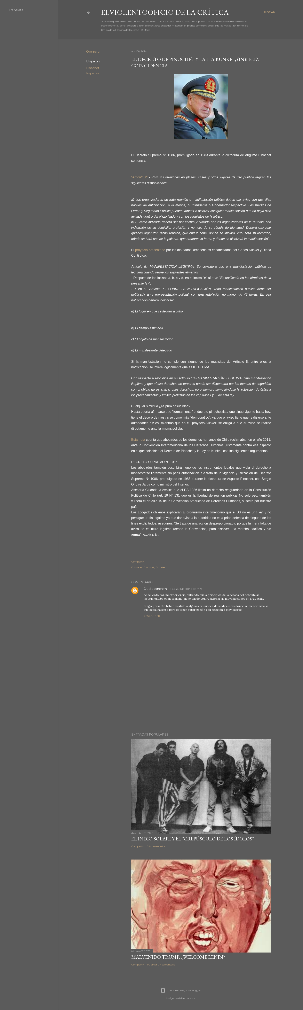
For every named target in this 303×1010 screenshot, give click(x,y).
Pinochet (92, 68)
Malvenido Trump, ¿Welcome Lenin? (178, 957)
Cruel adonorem (156, 589)
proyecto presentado (150, 250)
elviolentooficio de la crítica (165, 12)
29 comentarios (156, 846)
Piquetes (92, 73)
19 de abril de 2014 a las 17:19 (185, 588)
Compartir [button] (93, 51)
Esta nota (138, 439)
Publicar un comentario (161, 964)
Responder (152, 615)
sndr (192, 998)
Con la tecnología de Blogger (180, 990)
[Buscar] (269, 12)
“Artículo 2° (139, 177)
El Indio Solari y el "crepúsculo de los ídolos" (192, 839)
